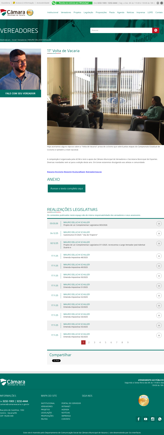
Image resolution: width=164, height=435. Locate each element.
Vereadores (66, 12)
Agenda (120, 12)
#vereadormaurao (94, 171)
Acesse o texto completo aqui (66, 188)
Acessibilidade (43, 3)
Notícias (130, 12)
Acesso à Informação (23, 3)
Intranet (66, 406)
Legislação (88, 12)
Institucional (52, 12)
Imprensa (141, 12)
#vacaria (51, 171)
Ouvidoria (5, 3)
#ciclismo (59, 171)
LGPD (150, 12)
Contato (159, 12)
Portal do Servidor (71, 403)
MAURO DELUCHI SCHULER (39, 40)
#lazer (82, 171)
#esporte (68, 171)
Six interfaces (135, 432)
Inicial (14, 40)
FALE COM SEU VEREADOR (20, 93)
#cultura (76, 171)
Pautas (44, 419)
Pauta (112, 12)
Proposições (101, 12)
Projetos (77, 12)
